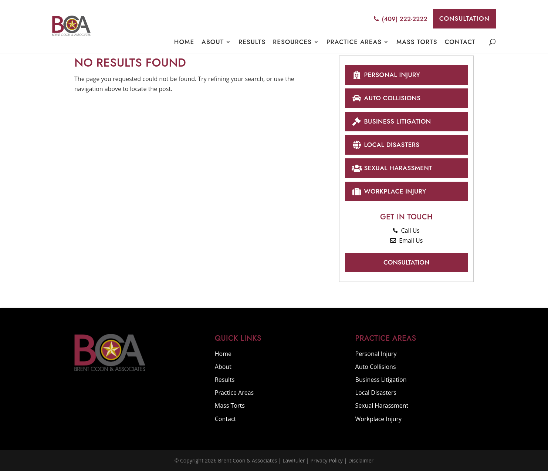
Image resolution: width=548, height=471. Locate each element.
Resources (292, 41)
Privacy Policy (326, 460)
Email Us (406, 240)
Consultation (464, 18)
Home (184, 41)
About (213, 41)
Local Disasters (385, 144)
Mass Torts (416, 41)
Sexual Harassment (391, 167)
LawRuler (294, 460)
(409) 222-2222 (400, 18)
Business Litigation (391, 121)
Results (252, 41)
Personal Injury (385, 74)
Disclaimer (360, 460)
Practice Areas (354, 41)
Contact (460, 41)
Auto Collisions (385, 97)
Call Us (406, 230)
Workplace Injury (388, 191)
